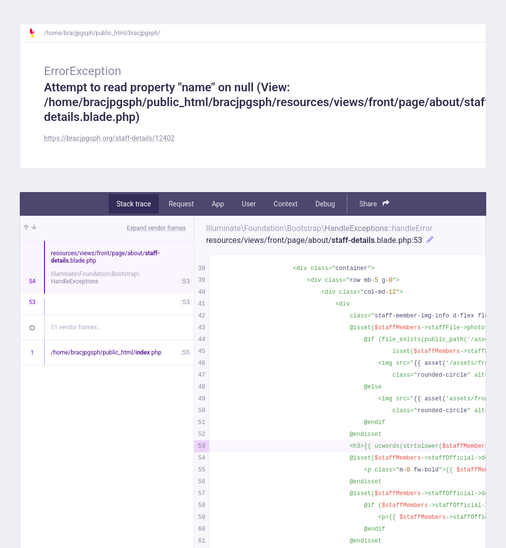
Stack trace (134, 204)
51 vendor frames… (76, 327)
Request (181, 204)
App (217, 204)
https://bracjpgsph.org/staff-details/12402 (109, 138)
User (248, 204)
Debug (325, 204)
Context (285, 204)
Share (374, 203)
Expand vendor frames (156, 228)
